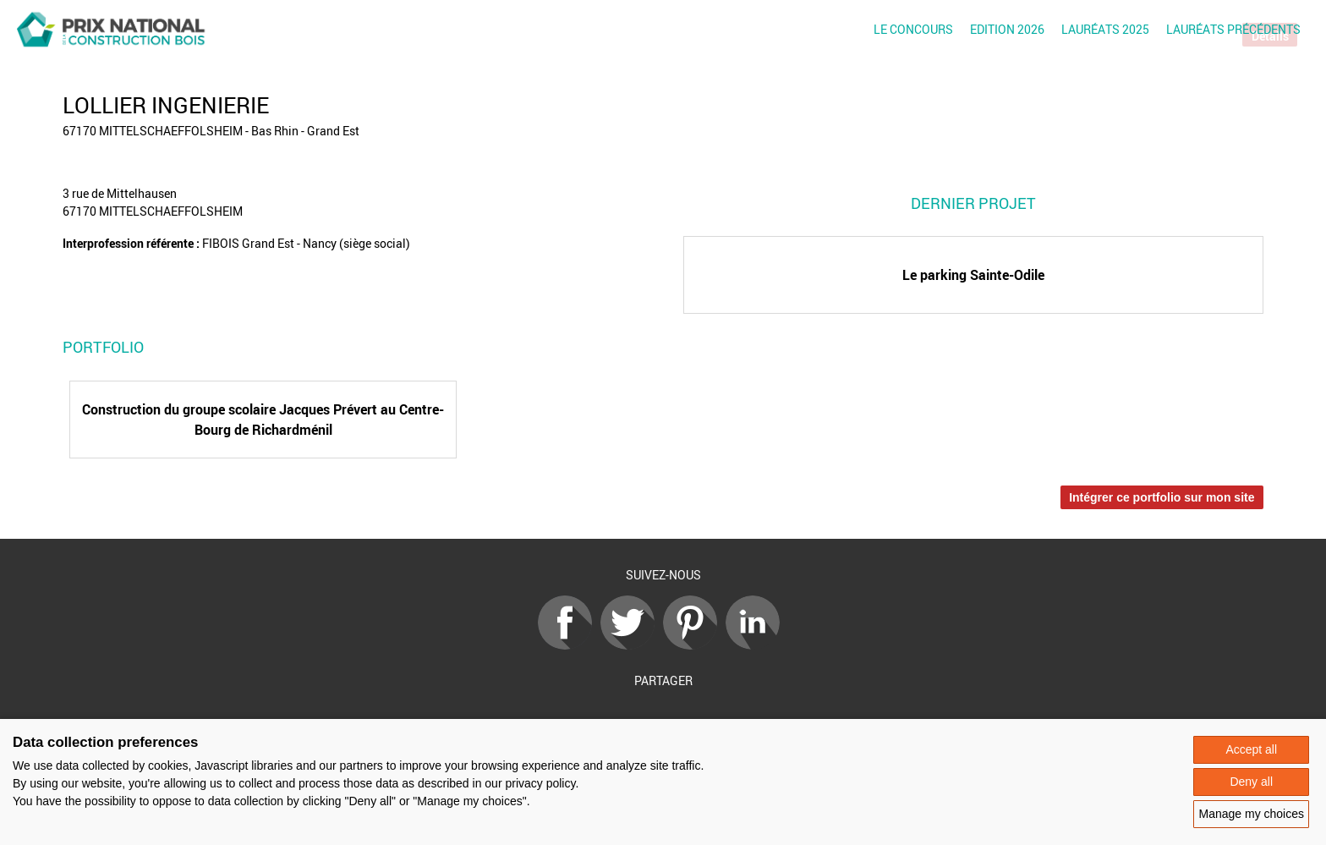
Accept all (1251, 749)
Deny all (1251, 781)
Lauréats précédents (1233, 29)
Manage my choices (1251, 813)
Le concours (913, 29)
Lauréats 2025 (1105, 29)
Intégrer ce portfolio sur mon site (1161, 497)
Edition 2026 (1007, 29)
